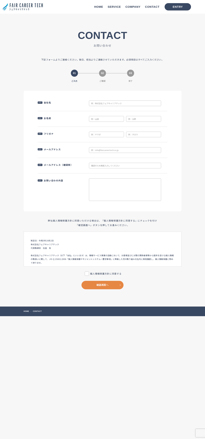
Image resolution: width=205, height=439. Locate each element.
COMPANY (133, 6)
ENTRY (178, 6)
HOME (98, 6)
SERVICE (114, 6)
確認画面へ (102, 285)
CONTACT (152, 6)
